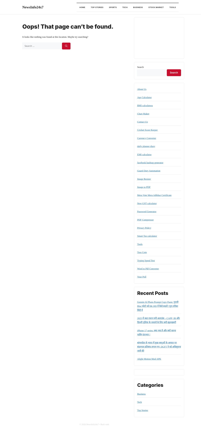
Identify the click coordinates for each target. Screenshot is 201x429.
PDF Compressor (145, 219)
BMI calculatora (145, 105)
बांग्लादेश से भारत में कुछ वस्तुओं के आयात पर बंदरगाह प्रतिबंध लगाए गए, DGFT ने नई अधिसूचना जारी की (159, 346)
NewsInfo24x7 (32, 7)
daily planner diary (146, 146)
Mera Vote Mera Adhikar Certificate (154, 195)
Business (138, 7)
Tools (172, 7)
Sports (113, 7)
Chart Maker (143, 113)
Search (140, 67)
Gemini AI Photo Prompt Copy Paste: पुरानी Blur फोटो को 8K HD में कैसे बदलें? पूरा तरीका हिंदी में (157, 306)
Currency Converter (146, 138)
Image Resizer (144, 179)
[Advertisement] (159, 38)
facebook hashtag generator (150, 162)
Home (82, 7)
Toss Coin (142, 252)
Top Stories (97, 7)
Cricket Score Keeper (147, 130)
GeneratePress (116, 424)
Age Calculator (144, 97)
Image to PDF (143, 187)
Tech (125, 7)
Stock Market (156, 7)
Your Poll (141, 276)
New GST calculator (147, 203)
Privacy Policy (144, 228)
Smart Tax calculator (147, 236)
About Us (141, 89)
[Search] (66, 46)
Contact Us (142, 122)
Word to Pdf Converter (148, 268)
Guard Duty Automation (148, 170)
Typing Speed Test (146, 260)
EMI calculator (144, 154)
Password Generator (146, 211)
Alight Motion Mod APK (149, 359)
